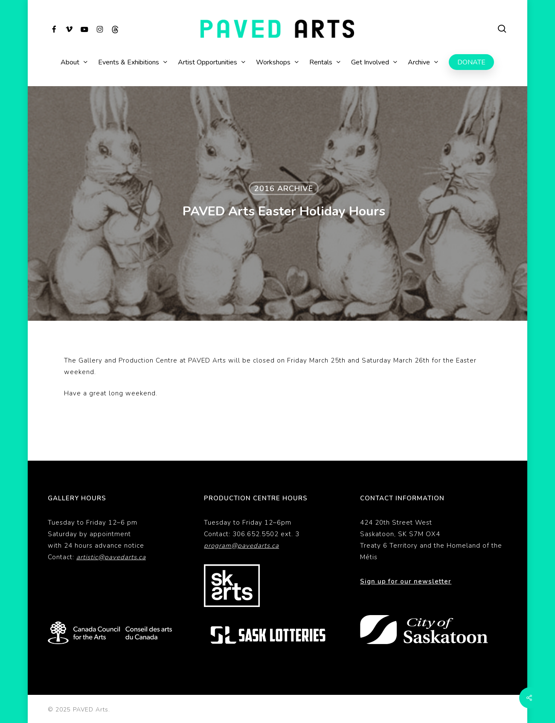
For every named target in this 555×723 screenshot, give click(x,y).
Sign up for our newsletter (405, 581)
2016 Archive (283, 188)
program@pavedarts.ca (241, 545)
